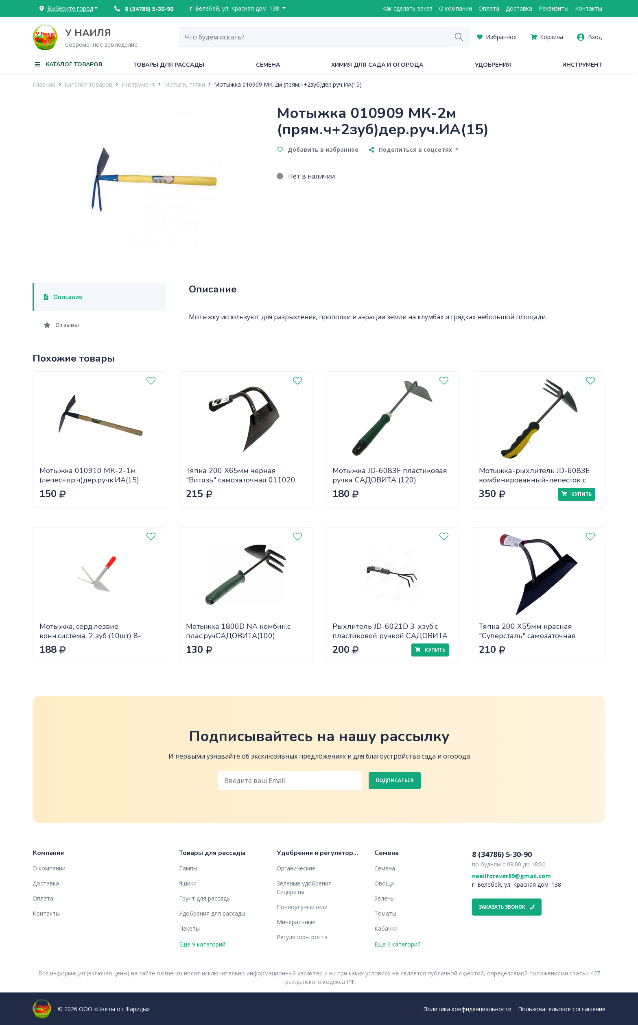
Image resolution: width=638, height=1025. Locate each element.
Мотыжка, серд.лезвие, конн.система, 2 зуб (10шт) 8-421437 (90, 636)
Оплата (488, 8)
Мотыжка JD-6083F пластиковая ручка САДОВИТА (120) (389, 475)
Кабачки (386, 928)
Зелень (384, 898)
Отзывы (61, 325)
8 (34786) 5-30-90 (143, 9)
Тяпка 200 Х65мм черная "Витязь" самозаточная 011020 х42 (240, 480)
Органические (296, 868)
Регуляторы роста (302, 937)
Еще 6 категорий (397, 944)
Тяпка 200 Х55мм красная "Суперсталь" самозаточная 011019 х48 (527, 636)
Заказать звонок (507, 907)
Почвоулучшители (302, 907)
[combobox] (313, 37)
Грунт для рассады (205, 898)
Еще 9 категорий (202, 944)
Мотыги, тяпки (184, 84)
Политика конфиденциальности (467, 1009)
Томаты (385, 913)
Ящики (188, 883)
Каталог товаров (88, 84)
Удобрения (493, 65)
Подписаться (395, 780)
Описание (63, 297)
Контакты (588, 8)
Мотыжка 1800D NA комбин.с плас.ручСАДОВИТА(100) (238, 631)
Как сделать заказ (407, 8)
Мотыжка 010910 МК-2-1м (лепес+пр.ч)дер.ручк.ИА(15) (89, 475)
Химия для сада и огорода (377, 65)
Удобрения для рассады (212, 913)
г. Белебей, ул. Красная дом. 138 (235, 8)
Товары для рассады (168, 65)
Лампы (188, 868)
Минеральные (296, 922)
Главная (44, 84)
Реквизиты (553, 8)
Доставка (519, 8)
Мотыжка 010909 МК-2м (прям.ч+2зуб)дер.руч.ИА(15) (288, 84)
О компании (455, 8)
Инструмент (582, 65)
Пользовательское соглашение (561, 1009)
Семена (268, 65)
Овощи (384, 883)
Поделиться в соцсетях (411, 149)
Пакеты (189, 928)
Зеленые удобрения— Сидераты (307, 887)
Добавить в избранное (317, 149)
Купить (577, 494)
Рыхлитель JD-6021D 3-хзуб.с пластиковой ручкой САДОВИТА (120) (390, 636)
